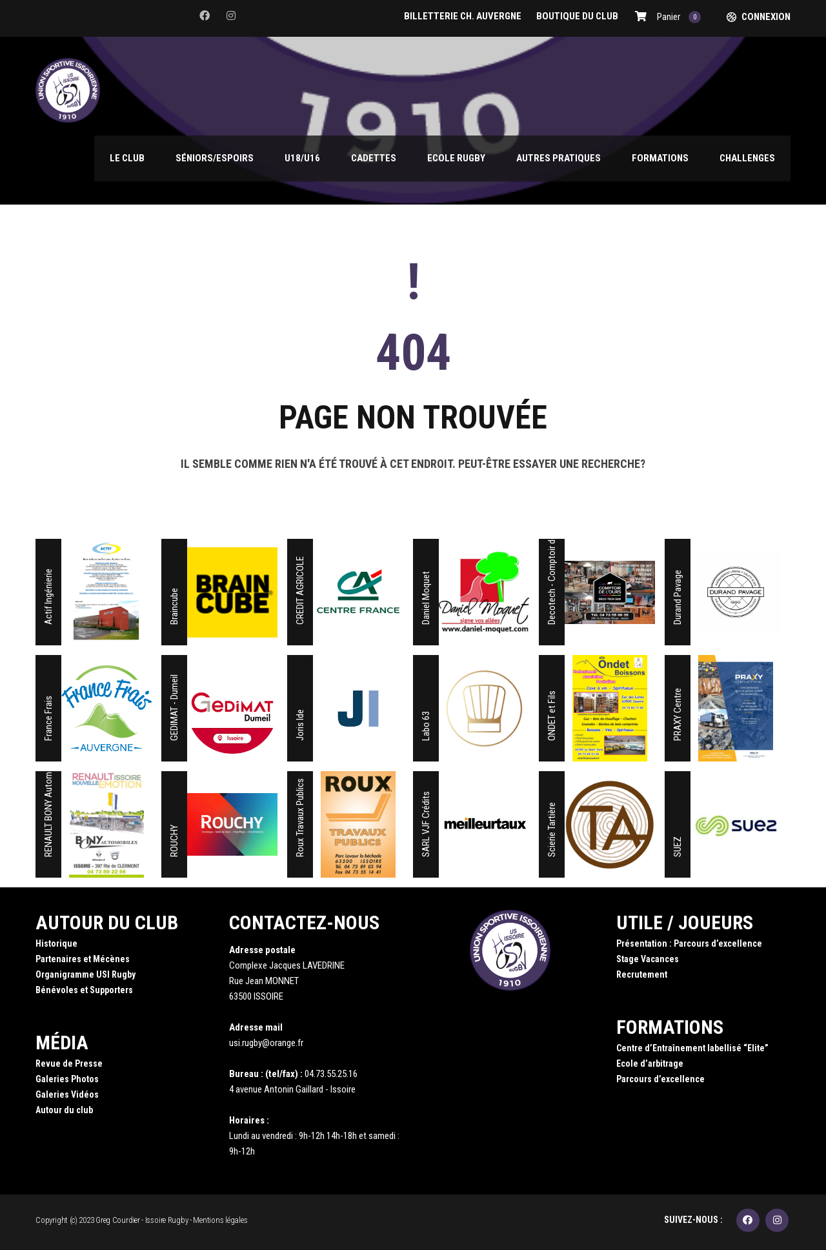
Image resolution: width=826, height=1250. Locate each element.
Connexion (766, 17)
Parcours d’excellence (660, 1079)
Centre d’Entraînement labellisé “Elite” (692, 1048)
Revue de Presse (69, 1063)
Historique (56, 943)
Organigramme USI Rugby (85, 974)
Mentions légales (220, 1220)
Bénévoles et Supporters (84, 990)
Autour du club (64, 1110)
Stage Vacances (647, 959)
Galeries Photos (67, 1079)
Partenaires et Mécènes (82, 959)
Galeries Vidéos (67, 1094)
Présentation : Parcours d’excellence (689, 943)
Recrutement (641, 974)
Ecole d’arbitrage (649, 1063)
